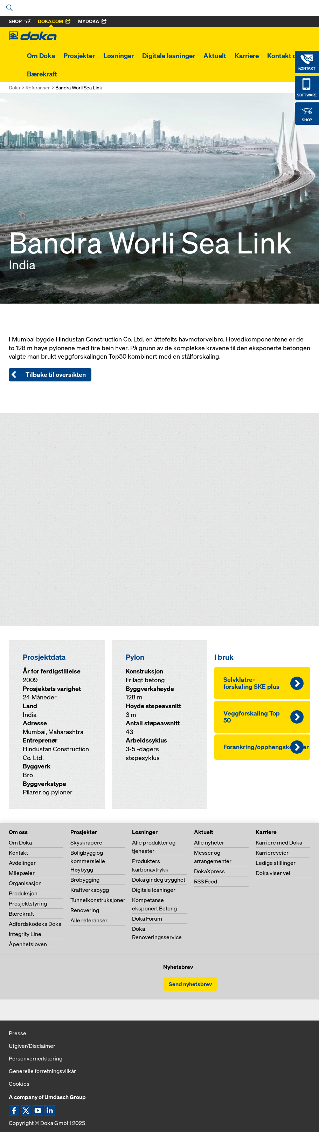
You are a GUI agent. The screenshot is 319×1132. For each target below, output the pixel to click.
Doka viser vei (273, 873)
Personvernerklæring (35, 1058)
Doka (14, 87)
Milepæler (22, 873)
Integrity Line (25, 934)
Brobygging (84, 879)
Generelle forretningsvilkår (42, 1071)
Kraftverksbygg (89, 890)
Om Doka (41, 55)
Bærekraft (42, 74)
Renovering (84, 910)
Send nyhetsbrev (190, 984)
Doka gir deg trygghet (158, 879)
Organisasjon (25, 883)
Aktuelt (214, 55)
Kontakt (18, 852)
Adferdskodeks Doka (35, 924)
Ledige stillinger (276, 863)
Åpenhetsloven (28, 944)
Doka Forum (147, 918)
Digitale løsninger (168, 55)
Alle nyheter (209, 842)
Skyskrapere (86, 842)
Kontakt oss (285, 55)
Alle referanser (89, 920)
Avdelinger (22, 863)
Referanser (38, 87)
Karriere (247, 55)
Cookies (19, 1083)
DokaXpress (209, 871)
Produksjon (23, 893)
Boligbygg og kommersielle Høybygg (87, 861)
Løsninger (118, 55)
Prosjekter (79, 55)
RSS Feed (205, 881)
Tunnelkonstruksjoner (97, 900)
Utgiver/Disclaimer (32, 1046)
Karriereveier (272, 852)
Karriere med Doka (279, 842)
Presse (17, 1033)
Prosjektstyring (28, 903)
